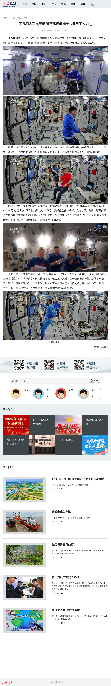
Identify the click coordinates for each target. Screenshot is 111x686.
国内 (20, 18)
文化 (63, 4)
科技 (73, 4)
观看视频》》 (55, 342)
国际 (34, 4)
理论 (54, 4)
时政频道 (12, 18)
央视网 (50, 31)
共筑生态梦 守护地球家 (56, 610)
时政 (24, 4)
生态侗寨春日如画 (53, 544)
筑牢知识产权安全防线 (56, 577)
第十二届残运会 (66, 440)
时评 (44, 4)
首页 (5, 18)
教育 (83, 4)
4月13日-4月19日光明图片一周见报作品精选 (69, 478)
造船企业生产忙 (52, 511)
